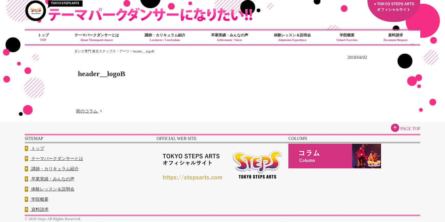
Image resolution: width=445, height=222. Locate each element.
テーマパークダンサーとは (96, 37)
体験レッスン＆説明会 (292, 37)
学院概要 (347, 37)
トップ (43, 37)
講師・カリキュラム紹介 (165, 37)
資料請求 (395, 37)
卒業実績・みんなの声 (229, 37)
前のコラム (89, 111)
